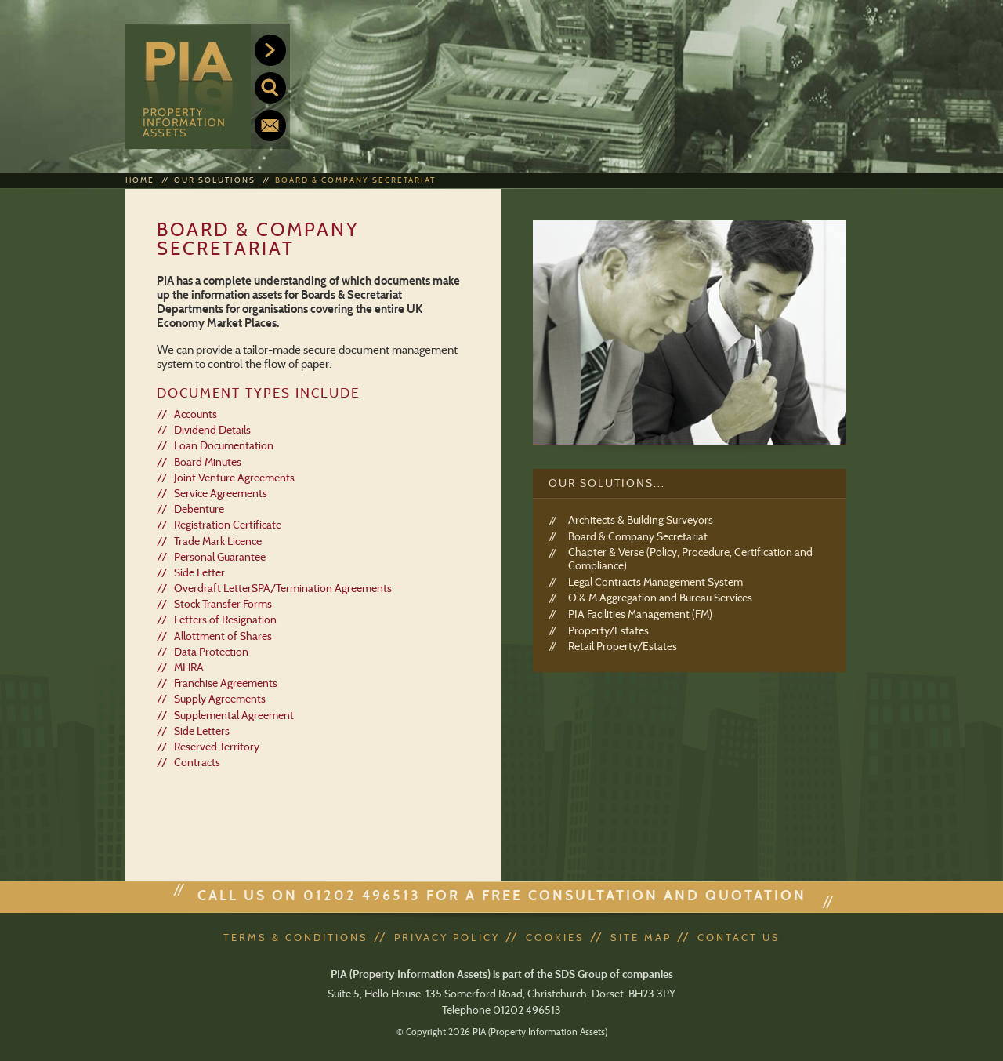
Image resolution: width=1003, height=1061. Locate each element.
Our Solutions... (607, 483)
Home (139, 180)
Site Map (641, 937)
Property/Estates (608, 631)
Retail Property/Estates (622, 646)
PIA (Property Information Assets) (188, 86)
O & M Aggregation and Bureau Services (660, 598)
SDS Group (581, 974)
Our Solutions (214, 180)
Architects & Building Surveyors (640, 520)
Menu (270, 50)
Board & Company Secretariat (355, 180)
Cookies (555, 937)
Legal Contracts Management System (655, 582)
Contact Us (738, 937)
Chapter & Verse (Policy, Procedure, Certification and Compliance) (690, 559)
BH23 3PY (651, 994)
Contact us (270, 125)
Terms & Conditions (295, 937)
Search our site (270, 88)
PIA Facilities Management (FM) (640, 614)
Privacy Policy (447, 937)
